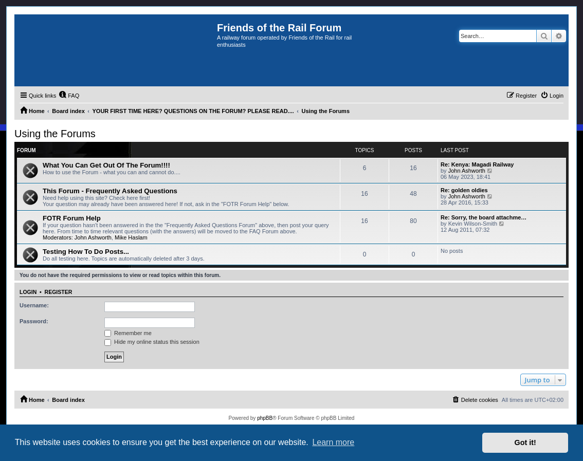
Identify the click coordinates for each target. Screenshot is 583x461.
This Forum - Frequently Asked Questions (110, 191)
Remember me (128, 333)
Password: (34, 321)
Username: (34, 305)
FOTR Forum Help (72, 218)
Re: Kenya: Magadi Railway (477, 164)
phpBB (264, 418)
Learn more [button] (333, 442)
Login (28, 292)
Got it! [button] (525, 442)
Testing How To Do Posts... (86, 251)
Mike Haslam (131, 237)
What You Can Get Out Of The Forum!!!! (106, 165)
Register (58, 292)
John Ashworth (466, 171)
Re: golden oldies (464, 190)
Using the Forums (55, 133)
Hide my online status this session (151, 342)
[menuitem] (69, 95)
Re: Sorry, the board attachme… (483, 217)
